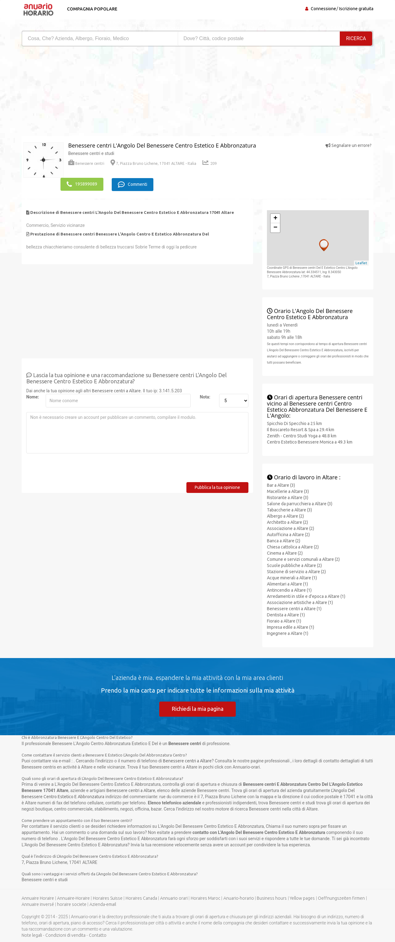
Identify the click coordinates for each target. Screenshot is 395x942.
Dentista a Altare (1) (286, 614)
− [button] (275, 227)
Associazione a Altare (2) (290, 528)
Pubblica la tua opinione (217, 487)
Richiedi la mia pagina (197, 708)
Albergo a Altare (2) (285, 515)
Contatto (97, 935)
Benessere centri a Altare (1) (294, 608)
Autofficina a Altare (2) (288, 534)
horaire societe (71, 904)
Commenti (133, 184)
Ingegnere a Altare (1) (287, 633)
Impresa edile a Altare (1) (290, 626)
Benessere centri (86, 163)
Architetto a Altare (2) (287, 521)
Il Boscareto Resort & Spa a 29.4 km (300, 429)
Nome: (32, 396)
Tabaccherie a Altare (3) (289, 509)
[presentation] (73, 470)
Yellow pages (302, 898)
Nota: (205, 396)
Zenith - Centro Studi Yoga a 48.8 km (301, 435)
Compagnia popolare (92, 8)
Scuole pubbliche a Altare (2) (294, 565)
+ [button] (275, 218)
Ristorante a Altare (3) (287, 497)
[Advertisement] (107, 93)
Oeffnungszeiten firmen (341, 898)
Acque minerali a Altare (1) (292, 577)
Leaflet (361, 263)
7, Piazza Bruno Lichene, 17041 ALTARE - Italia (153, 163)
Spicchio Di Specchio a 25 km (294, 423)
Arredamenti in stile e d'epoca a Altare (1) (306, 596)
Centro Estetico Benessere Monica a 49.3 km (309, 442)
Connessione (323, 8)
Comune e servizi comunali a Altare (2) (303, 558)
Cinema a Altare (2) (285, 552)
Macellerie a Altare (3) (288, 491)
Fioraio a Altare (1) (284, 620)
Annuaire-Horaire (73, 898)
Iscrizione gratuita (356, 8)
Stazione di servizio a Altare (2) (296, 571)
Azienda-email (102, 904)
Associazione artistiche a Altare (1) (300, 602)
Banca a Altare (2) (283, 540)
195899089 (82, 184)
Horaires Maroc (205, 898)
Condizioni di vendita (65, 935)
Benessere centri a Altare (116, 390)
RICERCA (356, 38)
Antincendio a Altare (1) (289, 589)
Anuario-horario (238, 898)
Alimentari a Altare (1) (287, 583)
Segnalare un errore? (349, 145)
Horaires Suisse (108, 898)
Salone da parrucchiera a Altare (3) (299, 503)
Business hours (272, 898)
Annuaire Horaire (38, 898)
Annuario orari (174, 898)
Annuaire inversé (38, 904)
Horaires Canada (141, 898)
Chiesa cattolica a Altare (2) (293, 546)
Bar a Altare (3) (281, 484)
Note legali (32, 935)
